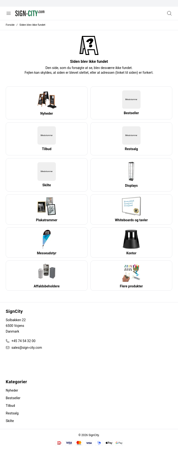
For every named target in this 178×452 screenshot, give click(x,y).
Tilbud (10, 406)
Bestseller (13, 398)
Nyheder (12, 390)
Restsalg (12, 413)
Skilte (10, 421)
